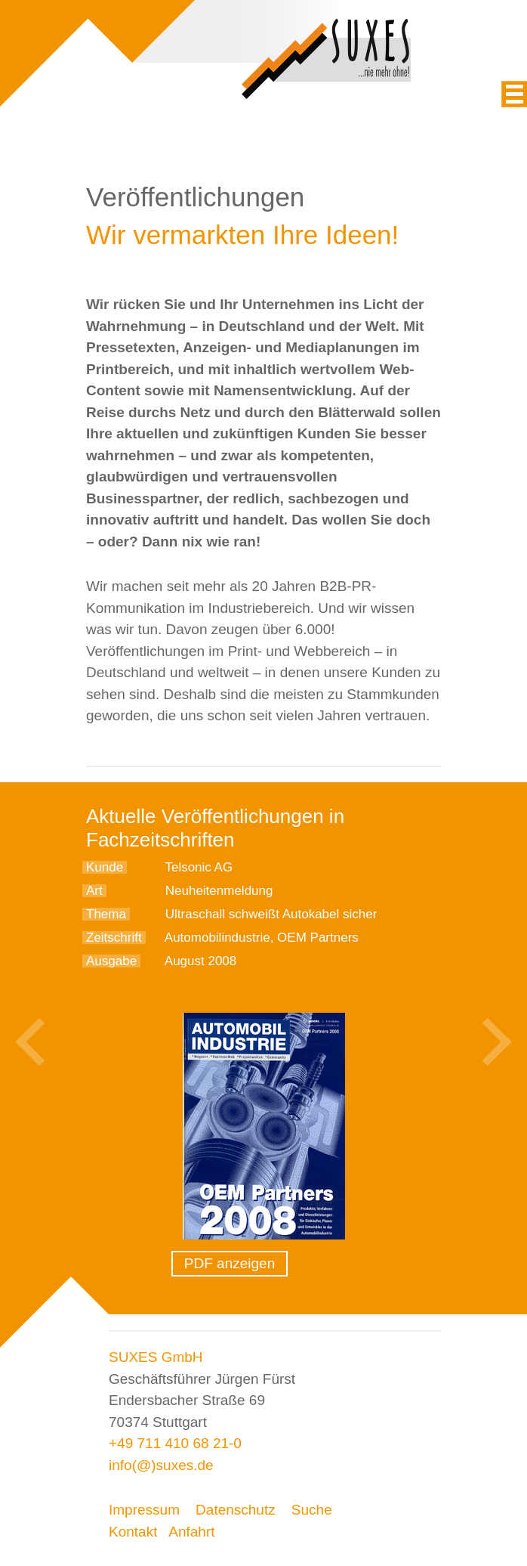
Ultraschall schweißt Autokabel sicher (271, 914)
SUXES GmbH (156, 1357)
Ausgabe (111, 961)
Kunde (104, 867)
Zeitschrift (114, 937)
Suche (311, 1510)
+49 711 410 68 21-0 (175, 1443)
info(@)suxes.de (161, 1465)
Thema (106, 914)
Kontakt (133, 1532)
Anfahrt (191, 1532)
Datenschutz (236, 1510)
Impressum (144, 1510)
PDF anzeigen (229, 1263)
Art (94, 890)
